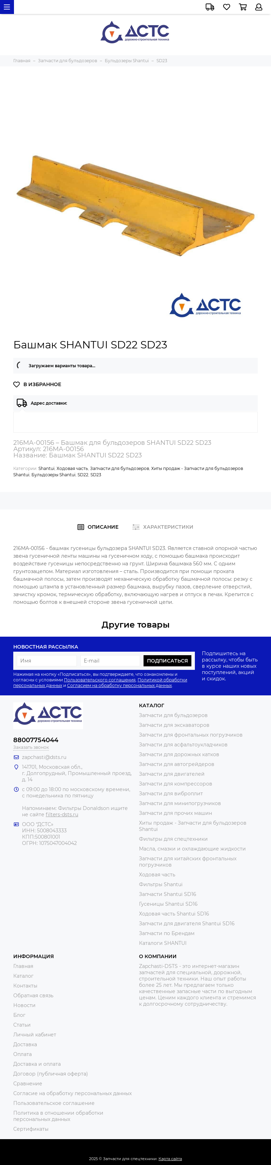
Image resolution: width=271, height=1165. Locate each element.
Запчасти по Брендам (167, 933)
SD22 (83, 474)
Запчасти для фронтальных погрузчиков (191, 735)
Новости (24, 1005)
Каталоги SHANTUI (162, 943)
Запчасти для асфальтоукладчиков (183, 744)
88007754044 (35, 740)
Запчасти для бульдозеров (119, 468)
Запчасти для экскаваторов (174, 725)
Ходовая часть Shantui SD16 (174, 914)
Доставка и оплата (37, 1064)
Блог (19, 1015)
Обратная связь (33, 995)
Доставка (25, 1044)
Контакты (25, 986)
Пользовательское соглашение (54, 1103)
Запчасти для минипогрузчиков (180, 803)
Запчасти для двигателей (172, 774)
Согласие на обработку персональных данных (72, 1093)
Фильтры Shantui (161, 884)
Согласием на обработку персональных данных (119, 685)
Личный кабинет (34, 1035)
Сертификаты (31, 1129)
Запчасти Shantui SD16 (167, 894)
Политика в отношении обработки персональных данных (58, 1116)
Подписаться (167, 661)
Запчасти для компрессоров (175, 784)
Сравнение (27, 1083)
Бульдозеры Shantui (53, 474)
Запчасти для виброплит (171, 793)
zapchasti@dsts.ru (44, 757)
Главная (23, 966)
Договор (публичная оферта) (50, 1074)
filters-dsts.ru (62, 814)
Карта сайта (170, 1158)
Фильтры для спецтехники (173, 839)
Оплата (22, 1054)
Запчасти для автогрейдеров (176, 764)
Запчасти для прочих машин (175, 813)
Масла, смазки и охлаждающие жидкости (192, 849)
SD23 (95, 474)
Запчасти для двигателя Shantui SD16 (187, 923)
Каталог (23, 976)
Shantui (46, 468)
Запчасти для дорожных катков (179, 754)
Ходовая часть (72, 468)
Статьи (22, 1025)
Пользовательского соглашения (100, 679)
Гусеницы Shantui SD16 (168, 904)
